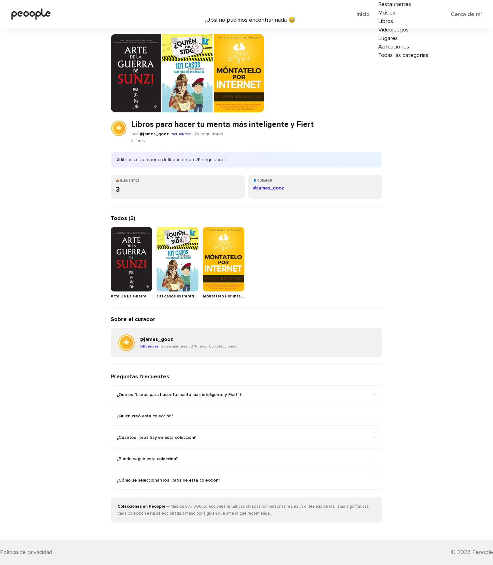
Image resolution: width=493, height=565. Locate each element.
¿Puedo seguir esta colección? (246, 459)
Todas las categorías (403, 55)
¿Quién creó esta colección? (246, 416)
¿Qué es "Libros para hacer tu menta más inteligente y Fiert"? (246, 394)
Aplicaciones (393, 46)
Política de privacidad (26, 552)
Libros (385, 21)
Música (386, 12)
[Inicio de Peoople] (31, 14)
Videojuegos (393, 29)
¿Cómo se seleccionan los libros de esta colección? (246, 480)
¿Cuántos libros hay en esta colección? (246, 437)
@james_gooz (154, 134)
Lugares (388, 38)
